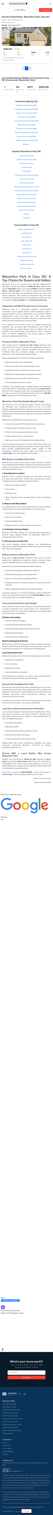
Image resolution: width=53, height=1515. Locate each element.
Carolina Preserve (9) (26, 264)
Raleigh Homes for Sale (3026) (26, 105)
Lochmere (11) (26, 249)
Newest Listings (8, 1433)
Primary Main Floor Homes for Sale (26, 190)
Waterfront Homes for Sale (26, 198)
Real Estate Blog (8, 1451)
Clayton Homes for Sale (10, 1413)
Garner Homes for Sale (10, 1422)
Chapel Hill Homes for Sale (11, 1410)
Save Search (45, 10)
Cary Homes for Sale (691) (26, 117)
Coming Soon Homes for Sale (27, 194)
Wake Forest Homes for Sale (12, 1430)
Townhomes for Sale (26, 163)
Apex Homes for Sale (9, 1404)
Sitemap (5, 1454)
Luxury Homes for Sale (26, 179)
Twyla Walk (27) (26, 233)
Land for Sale (26, 171)
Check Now (27, 1377)
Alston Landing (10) (26, 260)
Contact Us (6, 1445)
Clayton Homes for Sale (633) (26, 136)
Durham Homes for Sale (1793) (26, 113)
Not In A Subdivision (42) (26, 229)
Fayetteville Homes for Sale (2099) (26, 109)
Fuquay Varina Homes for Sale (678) (26, 121)
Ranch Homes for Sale (26, 210)
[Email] (26, 1372)
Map (26, 1511)
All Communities (26, 268)
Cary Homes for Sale (26, 155)
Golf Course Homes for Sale (26, 206)
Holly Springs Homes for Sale (12, 1424)
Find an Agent (7, 1448)
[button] (3, 4)
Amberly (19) (26, 245)
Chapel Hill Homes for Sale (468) (26, 140)
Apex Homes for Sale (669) (26, 125)
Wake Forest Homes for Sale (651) (26, 132)
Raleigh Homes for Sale (10, 1427)
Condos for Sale (26, 167)
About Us (6, 1442)
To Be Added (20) (26, 241)
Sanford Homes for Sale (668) (26, 128)
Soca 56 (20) (26, 237)
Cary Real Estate (45, 778)
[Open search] (40, 4)
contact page (8, 453)
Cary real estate (20, 300)
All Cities (26, 144)
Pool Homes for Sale (26, 183)
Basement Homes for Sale (27, 202)
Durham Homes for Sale (10, 1416)
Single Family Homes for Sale (26, 159)
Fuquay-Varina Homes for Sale (12, 1419)
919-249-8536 (46, 782)
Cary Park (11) (26, 252)
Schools (26, 214)
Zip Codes (26, 218)
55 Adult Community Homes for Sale (26, 187)
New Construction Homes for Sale (26, 175)
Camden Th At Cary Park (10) (26, 256)
